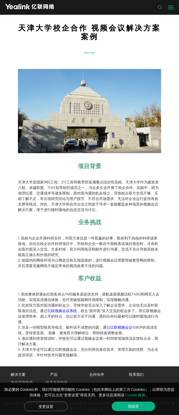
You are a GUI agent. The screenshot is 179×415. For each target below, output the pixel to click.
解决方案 (18, 374)
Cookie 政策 (135, 394)
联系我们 (136, 374)
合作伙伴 (96, 374)
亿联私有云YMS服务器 (65, 294)
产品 (53, 374)
